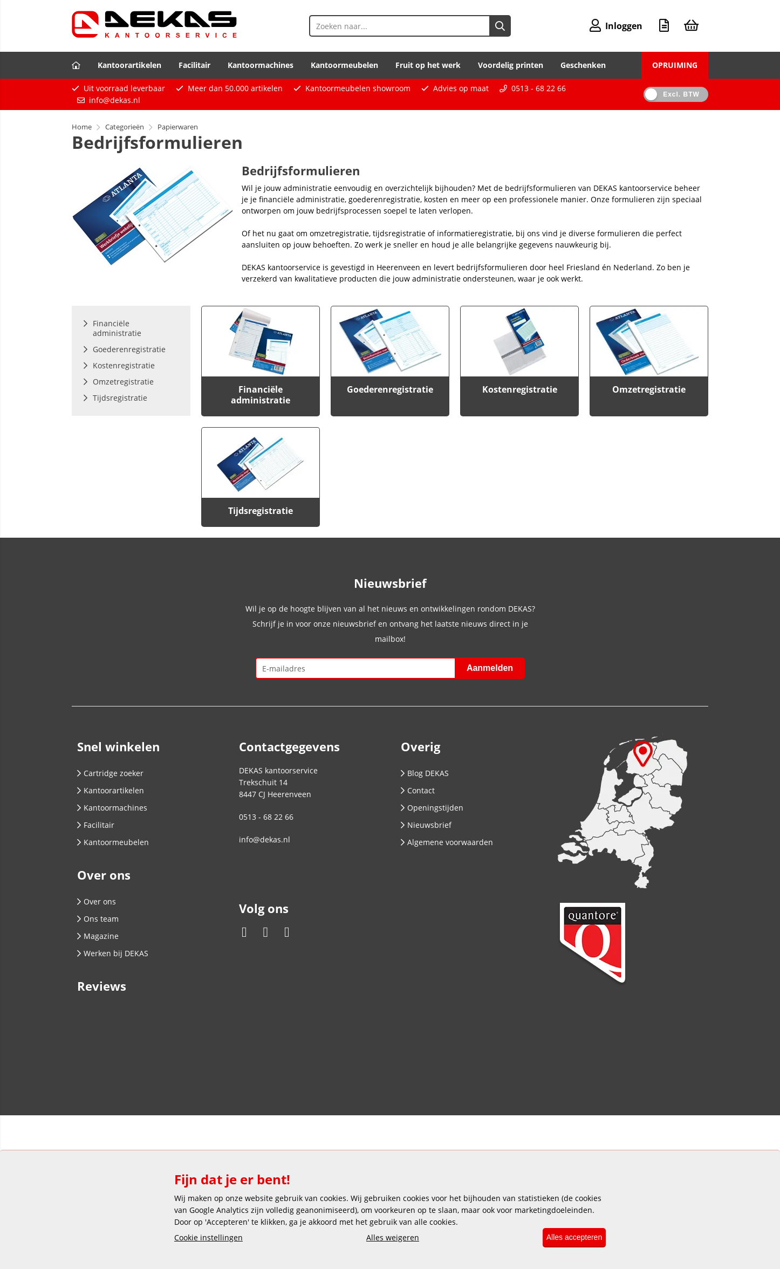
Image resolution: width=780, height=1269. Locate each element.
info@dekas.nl (114, 100)
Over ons (96, 901)
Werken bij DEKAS (112, 953)
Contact (418, 790)
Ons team (98, 919)
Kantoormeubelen (344, 65)
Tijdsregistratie (260, 511)
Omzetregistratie (649, 389)
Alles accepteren (569, 1237)
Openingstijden (432, 807)
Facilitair (194, 65)
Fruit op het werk (428, 65)
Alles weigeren (387, 1238)
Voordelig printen (510, 65)
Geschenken (583, 65)
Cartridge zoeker (110, 773)
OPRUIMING (674, 65)
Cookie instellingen (208, 1238)
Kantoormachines (260, 65)
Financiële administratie (260, 394)
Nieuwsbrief (426, 825)
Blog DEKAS (425, 773)
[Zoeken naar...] (497, 26)
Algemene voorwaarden (447, 842)
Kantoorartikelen (129, 65)
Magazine (98, 936)
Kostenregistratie (519, 389)
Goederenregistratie (390, 389)
